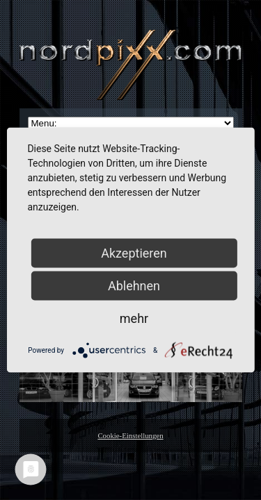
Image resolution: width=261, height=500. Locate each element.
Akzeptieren (134, 253)
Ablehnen (134, 285)
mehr (134, 318)
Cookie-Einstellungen (130, 435)
